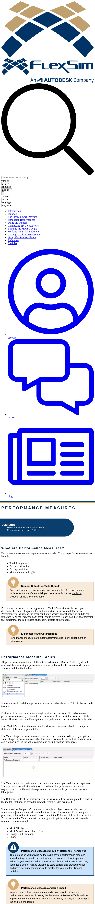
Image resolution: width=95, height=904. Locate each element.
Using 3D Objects (17, 222)
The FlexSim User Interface (22, 216)
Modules (12, 243)
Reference (13, 240)
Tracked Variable (38, 864)
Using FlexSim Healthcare (22, 237)
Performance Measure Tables (22, 530)
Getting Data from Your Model (24, 234)
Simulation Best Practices (21, 219)
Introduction (14, 211)
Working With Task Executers (23, 231)
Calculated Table (35, 596)
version (5, 180)
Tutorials (12, 214)
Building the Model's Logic (22, 228)
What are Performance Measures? (25, 527)
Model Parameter (57, 608)
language (6, 186)
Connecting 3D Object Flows (23, 225)
